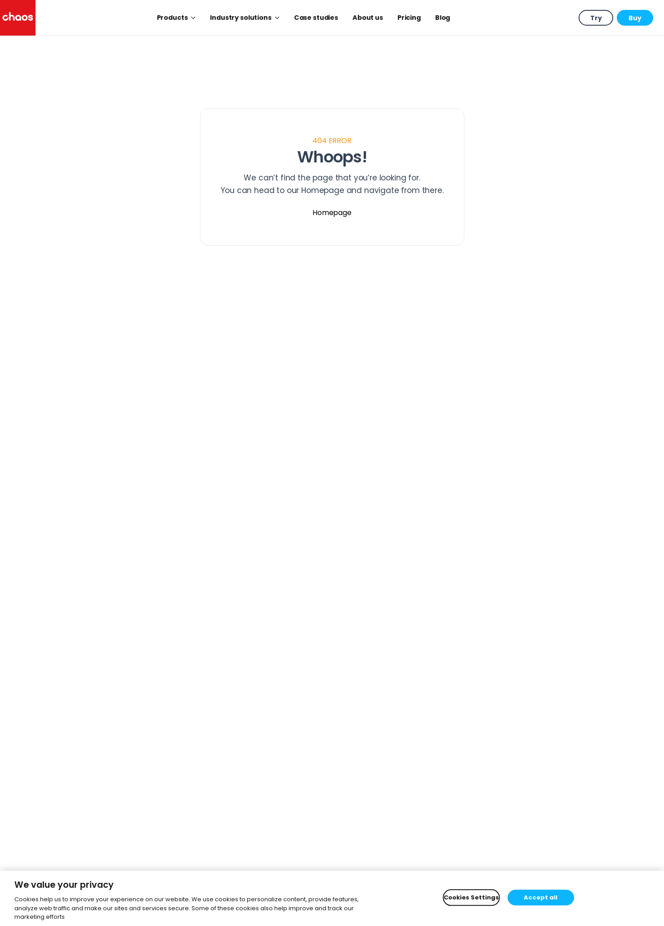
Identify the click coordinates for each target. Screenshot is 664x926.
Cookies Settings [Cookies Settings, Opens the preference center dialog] (471, 897)
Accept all (540, 897)
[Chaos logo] (18, 18)
